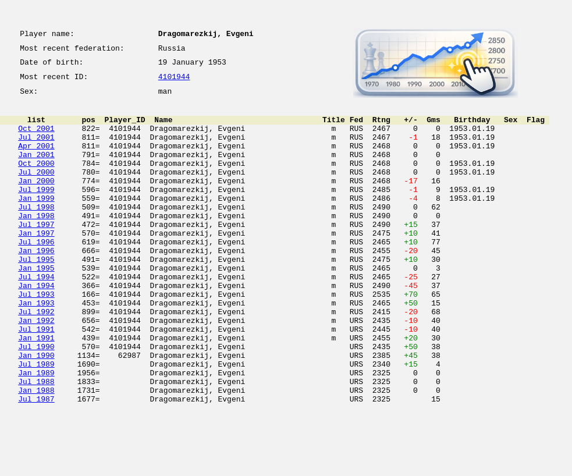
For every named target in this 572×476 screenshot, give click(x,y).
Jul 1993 (36, 337)
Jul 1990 (36, 400)
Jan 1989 (36, 432)
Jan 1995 (36, 306)
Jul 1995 (36, 295)
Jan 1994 (36, 327)
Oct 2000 (36, 180)
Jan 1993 (36, 348)
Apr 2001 (36, 159)
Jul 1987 (36, 463)
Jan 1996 (36, 285)
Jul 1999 (36, 212)
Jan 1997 (36, 264)
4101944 (174, 82)
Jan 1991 (36, 390)
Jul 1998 (36, 233)
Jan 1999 (36, 222)
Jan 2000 (36, 201)
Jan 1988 (36, 452)
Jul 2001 (36, 149)
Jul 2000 (36, 191)
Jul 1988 (36, 442)
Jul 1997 (36, 253)
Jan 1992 (36, 369)
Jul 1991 (36, 379)
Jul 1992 (36, 358)
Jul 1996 (36, 274)
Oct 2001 (36, 138)
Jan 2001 (36, 170)
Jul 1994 (36, 316)
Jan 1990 (36, 411)
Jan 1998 (36, 243)
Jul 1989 (36, 421)
